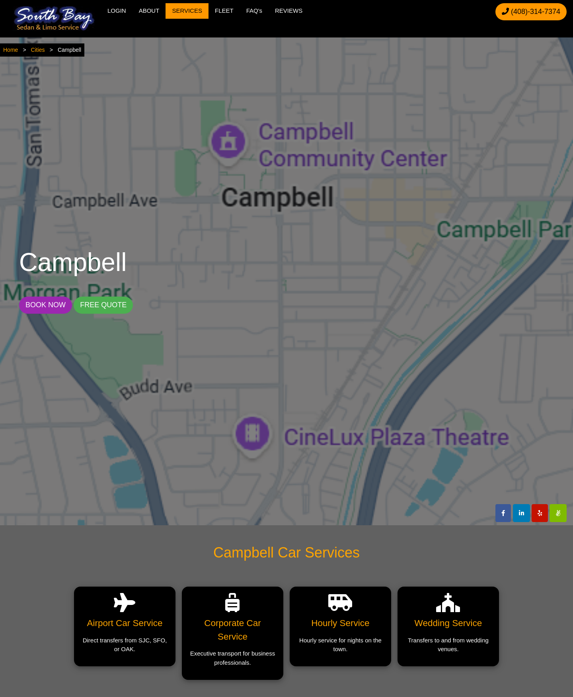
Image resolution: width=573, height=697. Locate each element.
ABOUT (149, 10)
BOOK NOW (45, 305)
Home (10, 50)
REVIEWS (288, 10)
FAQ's (254, 10)
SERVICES (187, 10)
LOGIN (116, 10)
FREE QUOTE (103, 305)
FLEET (224, 10)
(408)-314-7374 (531, 12)
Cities (38, 50)
